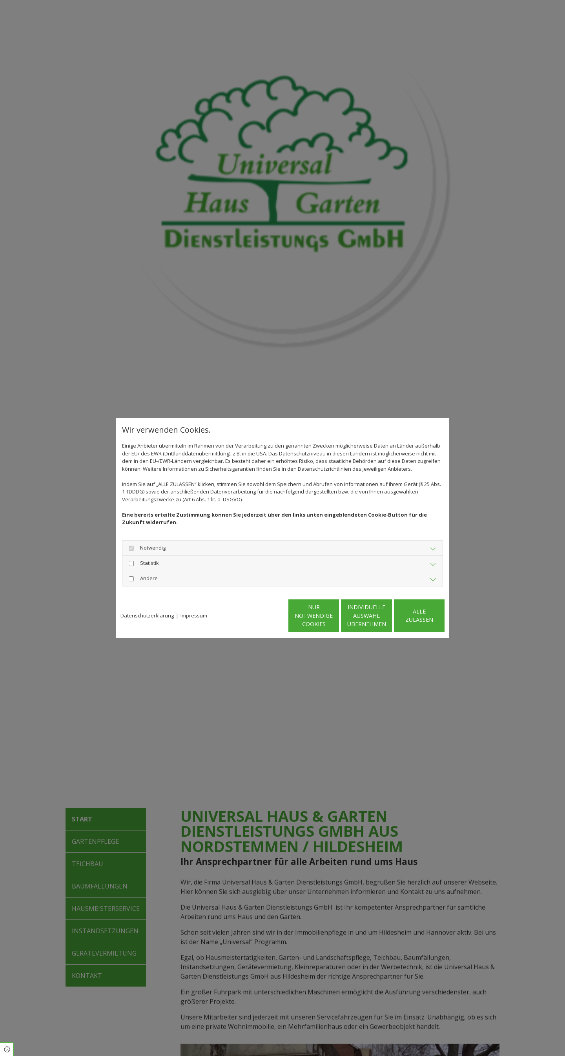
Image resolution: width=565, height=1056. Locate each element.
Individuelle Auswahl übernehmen (333, 615)
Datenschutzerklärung (147, 615)
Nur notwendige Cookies (259, 616)
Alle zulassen (408, 615)
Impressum (193, 615)
